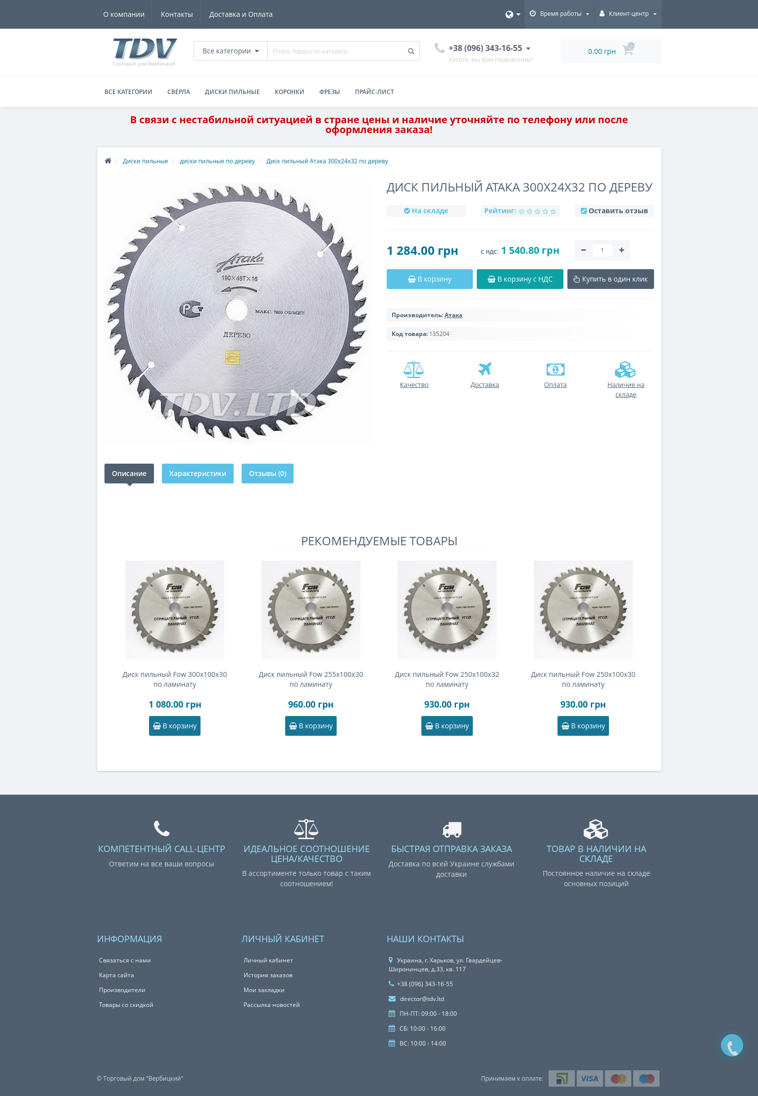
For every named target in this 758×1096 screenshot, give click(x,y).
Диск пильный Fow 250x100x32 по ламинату (447, 679)
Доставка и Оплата (244, 14)
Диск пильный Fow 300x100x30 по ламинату (175, 679)
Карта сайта (116, 975)
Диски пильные (232, 92)
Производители (122, 990)
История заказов (268, 975)
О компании (124, 14)
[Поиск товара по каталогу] (411, 51)
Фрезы (329, 92)
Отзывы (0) (267, 473)
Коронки (289, 92)
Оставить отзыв (618, 210)
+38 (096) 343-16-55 (421, 984)
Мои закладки (264, 990)
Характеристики (197, 473)
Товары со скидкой (126, 1005)
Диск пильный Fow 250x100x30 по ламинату (583, 679)
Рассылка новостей (272, 1005)
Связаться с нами (125, 960)
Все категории (128, 92)
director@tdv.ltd (416, 999)
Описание (129, 473)
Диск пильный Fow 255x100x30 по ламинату (311, 679)
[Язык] (513, 14)
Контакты (178, 14)
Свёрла (178, 92)
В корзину (175, 725)
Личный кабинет (268, 960)
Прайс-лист (374, 92)
